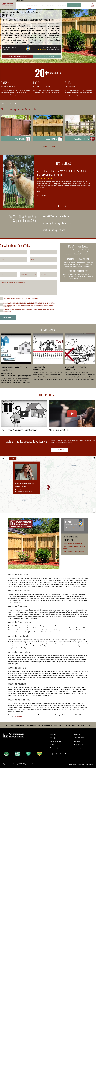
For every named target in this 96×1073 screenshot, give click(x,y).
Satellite (4, 458)
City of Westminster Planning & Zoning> (73, 551)
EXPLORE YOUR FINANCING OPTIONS (16, 56)
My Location (29, 5)
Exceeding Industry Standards (63, 223)
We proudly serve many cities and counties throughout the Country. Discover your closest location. (48, 725)
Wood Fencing (51, 138)
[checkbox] (1, 298)
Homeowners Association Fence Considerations (14, 368)
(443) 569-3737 (8, 15)
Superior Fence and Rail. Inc (10, 764)
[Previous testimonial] (58, 206)
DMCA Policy (89, 764)
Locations (53, 734)
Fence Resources (55, 741)
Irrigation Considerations (75, 367)
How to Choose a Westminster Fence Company (19, 430)
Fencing (52, 738)
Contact (64, 5)
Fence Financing (78, 744)
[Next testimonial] (66, 206)
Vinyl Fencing (19, 138)
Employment (77, 734)
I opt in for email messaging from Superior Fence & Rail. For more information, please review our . (28, 310)
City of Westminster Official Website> (72, 544)
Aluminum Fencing (81, 138)
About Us (58, 5)
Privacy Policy (7, 306)
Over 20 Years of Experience (63, 216)
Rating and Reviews (79, 738)
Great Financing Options (63, 230)
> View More (48, 147)
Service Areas (37, 5)
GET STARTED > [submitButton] (7, 317)
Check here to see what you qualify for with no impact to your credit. (21, 298)
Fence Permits (39, 367)
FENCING (43, 5)
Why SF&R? (77, 741)
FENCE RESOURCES (51, 5)
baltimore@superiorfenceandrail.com (24, 490)
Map (13, 458)
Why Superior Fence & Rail (59, 430)
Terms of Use (80, 764)
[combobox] (28, 274)
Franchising (77, 748)
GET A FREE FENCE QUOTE (47, 56)
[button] (48, 486)
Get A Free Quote (74, 5)
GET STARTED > (59, 450)
